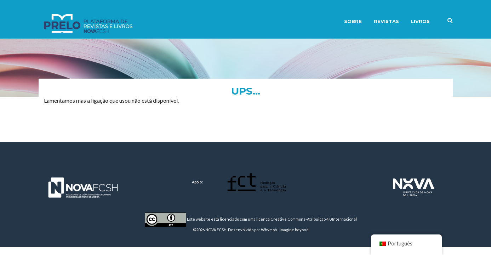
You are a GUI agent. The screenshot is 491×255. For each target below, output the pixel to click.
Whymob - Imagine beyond (285, 229)
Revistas (386, 21)
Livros (420, 21)
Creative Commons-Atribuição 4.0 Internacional (313, 219)
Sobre (353, 21)
